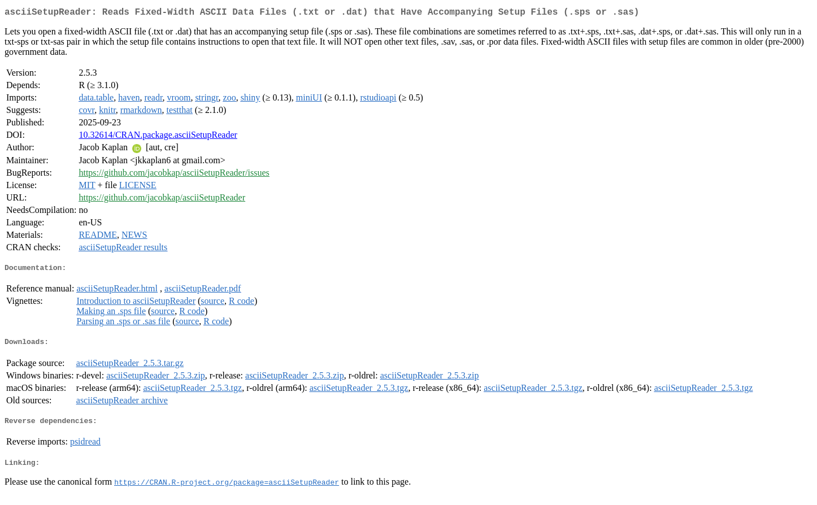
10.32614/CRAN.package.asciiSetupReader (158, 137)
